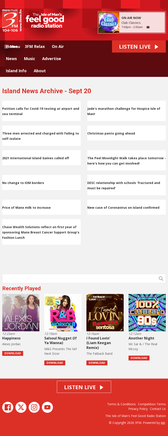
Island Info (16, 70)
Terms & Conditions (121, 404)
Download (12, 353)
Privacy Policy (138, 409)
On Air (58, 46)
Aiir (163, 423)
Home (12, 46)
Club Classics (131, 23)
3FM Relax (35, 46)
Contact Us (158, 409)
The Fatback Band (99, 353)
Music (29, 58)
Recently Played (21, 288)
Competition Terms (152, 404)
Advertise (51, 58)
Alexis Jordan (11, 344)
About (40, 70)
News (11, 58)
